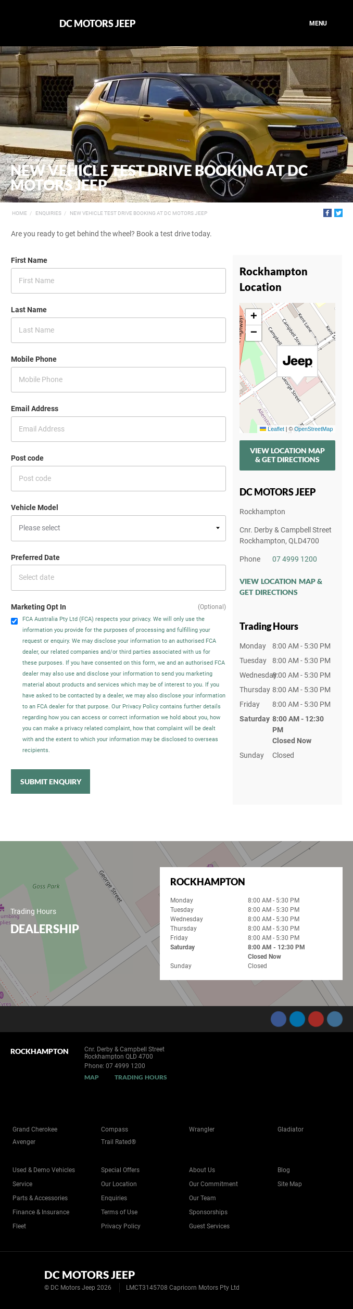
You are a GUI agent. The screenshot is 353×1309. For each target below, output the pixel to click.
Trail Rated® (118, 1142)
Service (22, 1184)
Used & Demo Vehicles (43, 1170)
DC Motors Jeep (97, 23)
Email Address (34, 408)
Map (91, 1077)
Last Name (29, 310)
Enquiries (48, 213)
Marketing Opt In (38, 607)
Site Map (290, 1184)
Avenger (23, 1142)
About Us (202, 1170)
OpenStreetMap (313, 429)
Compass (114, 1129)
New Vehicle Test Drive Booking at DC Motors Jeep (138, 213)
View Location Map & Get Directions (287, 455)
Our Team (202, 1198)
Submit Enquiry (50, 781)
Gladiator (291, 1129)
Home (19, 213)
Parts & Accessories (40, 1198)
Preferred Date (35, 557)
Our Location (119, 1184)
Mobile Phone (34, 359)
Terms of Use (119, 1212)
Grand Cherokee (34, 1129)
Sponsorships (208, 1212)
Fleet (19, 1226)
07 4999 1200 (294, 559)
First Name (29, 260)
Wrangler (202, 1129)
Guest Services (209, 1226)
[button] (297, 366)
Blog (284, 1170)
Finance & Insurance (40, 1212)
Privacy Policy (121, 1226)
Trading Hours (141, 1077)
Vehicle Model (34, 507)
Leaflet (272, 429)
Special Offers (120, 1170)
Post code (27, 458)
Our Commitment (213, 1184)
